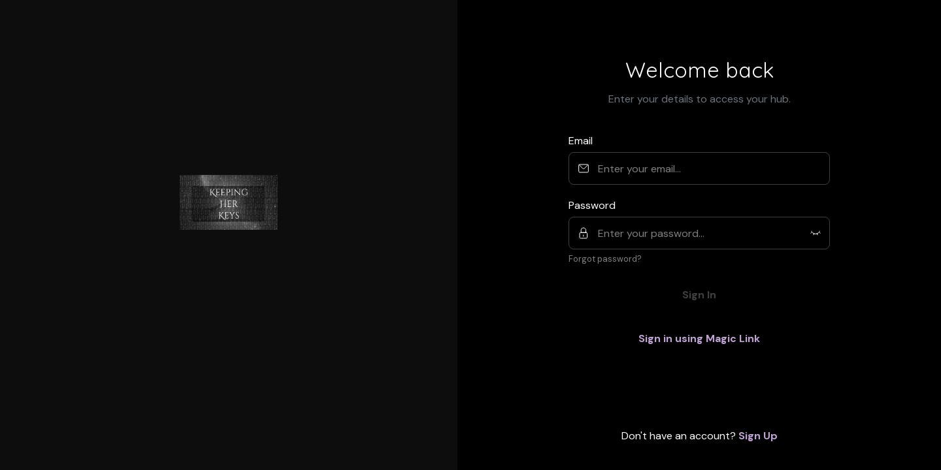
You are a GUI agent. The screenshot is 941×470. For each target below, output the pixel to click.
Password (592, 205)
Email (581, 141)
